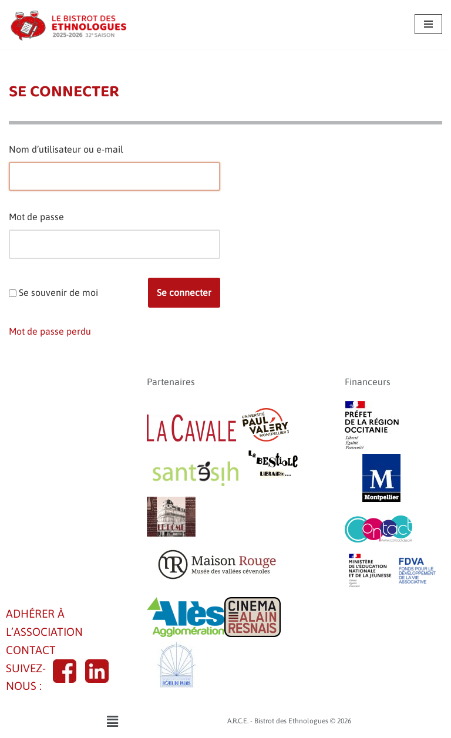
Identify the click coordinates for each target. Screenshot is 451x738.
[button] (112, 721)
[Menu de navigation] (428, 24)
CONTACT (31, 649)
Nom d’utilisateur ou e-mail (66, 149)
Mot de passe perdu (50, 331)
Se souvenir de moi (58, 292)
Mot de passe (36, 216)
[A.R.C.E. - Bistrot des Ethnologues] (67, 24)
